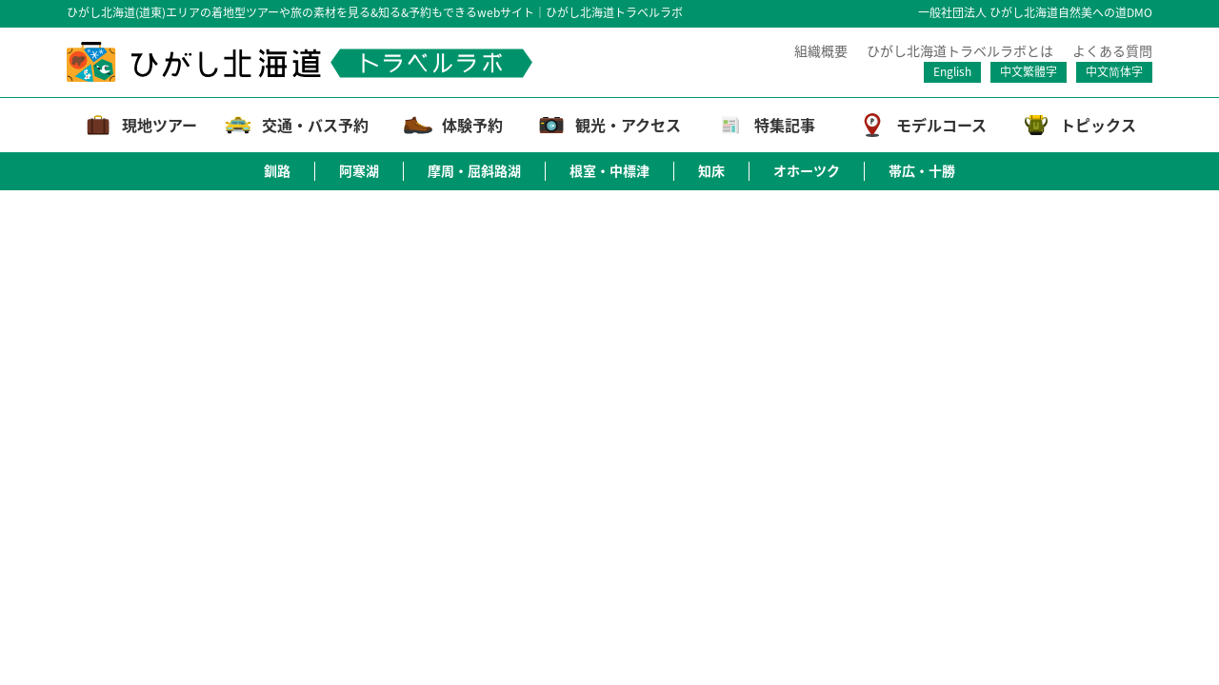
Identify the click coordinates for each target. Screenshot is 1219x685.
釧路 (277, 171)
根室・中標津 (609, 171)
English (952, 71)
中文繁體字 (1028, 71)
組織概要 (821, 51)
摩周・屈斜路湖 (474, 171)
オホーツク (806, 171)
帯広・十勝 (922, 171)
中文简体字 (1114, 71)
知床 (711, 171)
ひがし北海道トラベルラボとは (960, 51)
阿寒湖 (359, 171)
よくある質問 (1112, 51)
